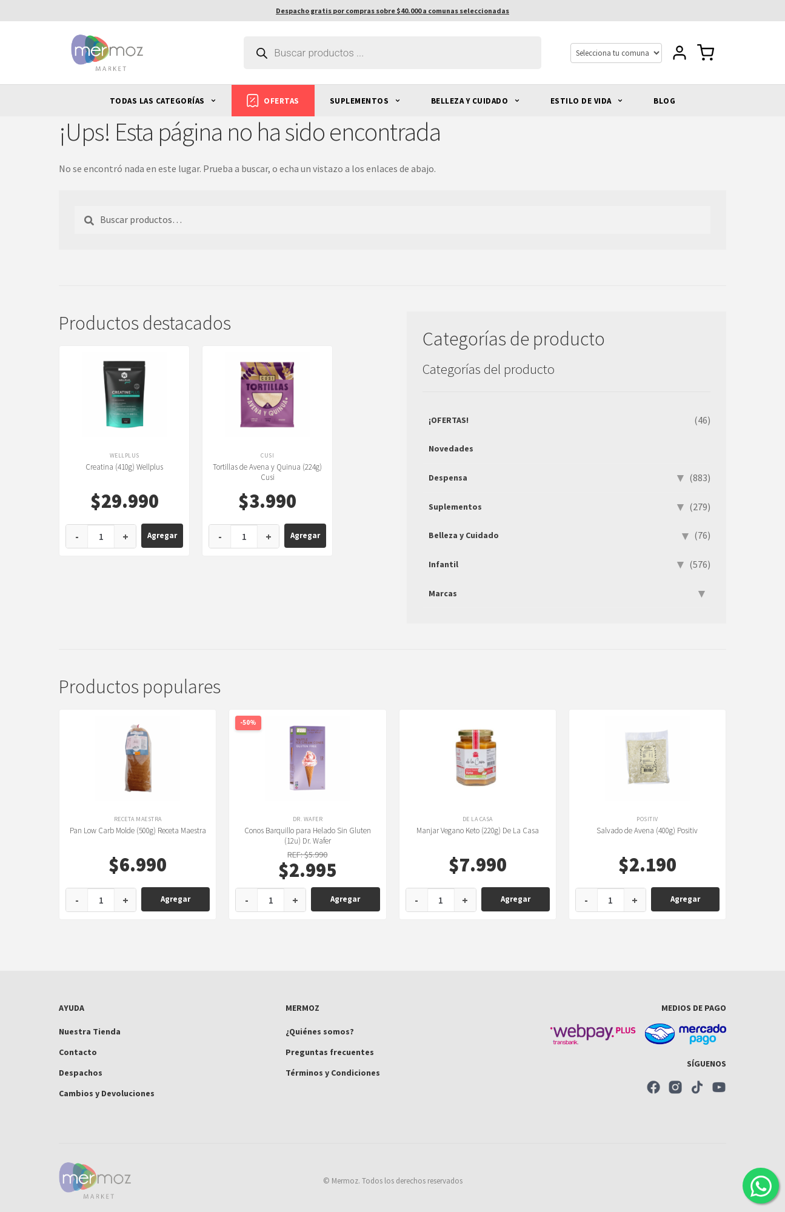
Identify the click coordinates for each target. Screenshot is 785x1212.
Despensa (448, 477)
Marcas (443, 593)
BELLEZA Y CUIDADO (475, 101)
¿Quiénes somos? (320, 1031)
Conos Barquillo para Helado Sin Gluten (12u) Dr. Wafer (307, 835)
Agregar (162, 535)
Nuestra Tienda (90, 1031)
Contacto (78, 1052)
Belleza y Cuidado (464, 535)
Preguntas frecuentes (330, 1052)
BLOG (664, 101)
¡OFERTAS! (449, 420)
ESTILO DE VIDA (587, 101)
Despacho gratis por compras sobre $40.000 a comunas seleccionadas (392, 10)
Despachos (80, 1072)
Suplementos (455, 506)
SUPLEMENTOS (365, 101)
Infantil (443, 564)
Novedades (451, 448)
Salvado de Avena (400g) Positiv (647, 830)
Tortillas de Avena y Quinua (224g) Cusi (267, 472)
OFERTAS (273, 100)
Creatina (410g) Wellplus (124, 467)
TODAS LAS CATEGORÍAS (163, 101)
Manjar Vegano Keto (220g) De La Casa (477, 830)
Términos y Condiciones (333, 1072)
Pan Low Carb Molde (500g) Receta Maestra (138, 830)
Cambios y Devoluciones (107, 1093)
